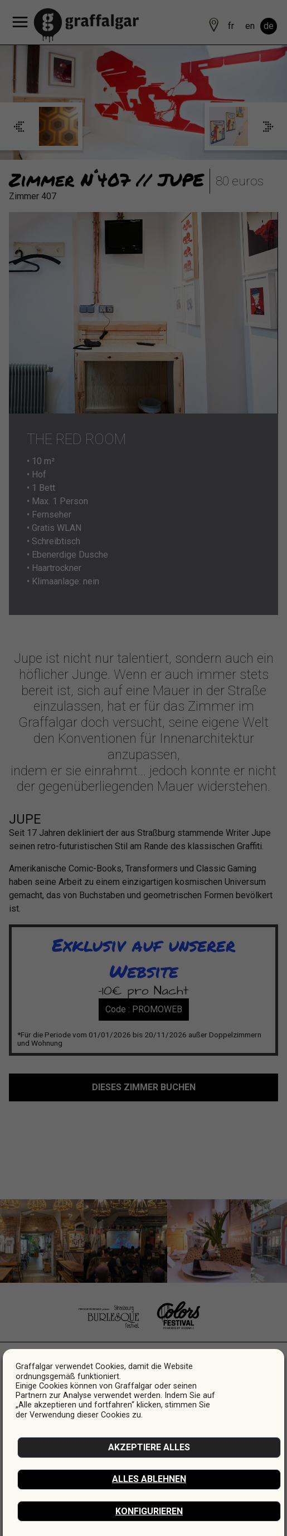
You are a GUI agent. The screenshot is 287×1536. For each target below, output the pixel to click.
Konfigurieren (149, 1511)
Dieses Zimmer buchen (144, 1087)
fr (231, 26)
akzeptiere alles (149, 1447)
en (250, 26)
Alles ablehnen (149, 1479)
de (269, 26)
